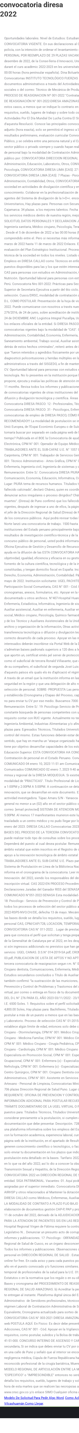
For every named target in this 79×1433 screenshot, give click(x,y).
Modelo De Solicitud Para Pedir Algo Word (34, 1398)
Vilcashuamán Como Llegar (23, 1403)
